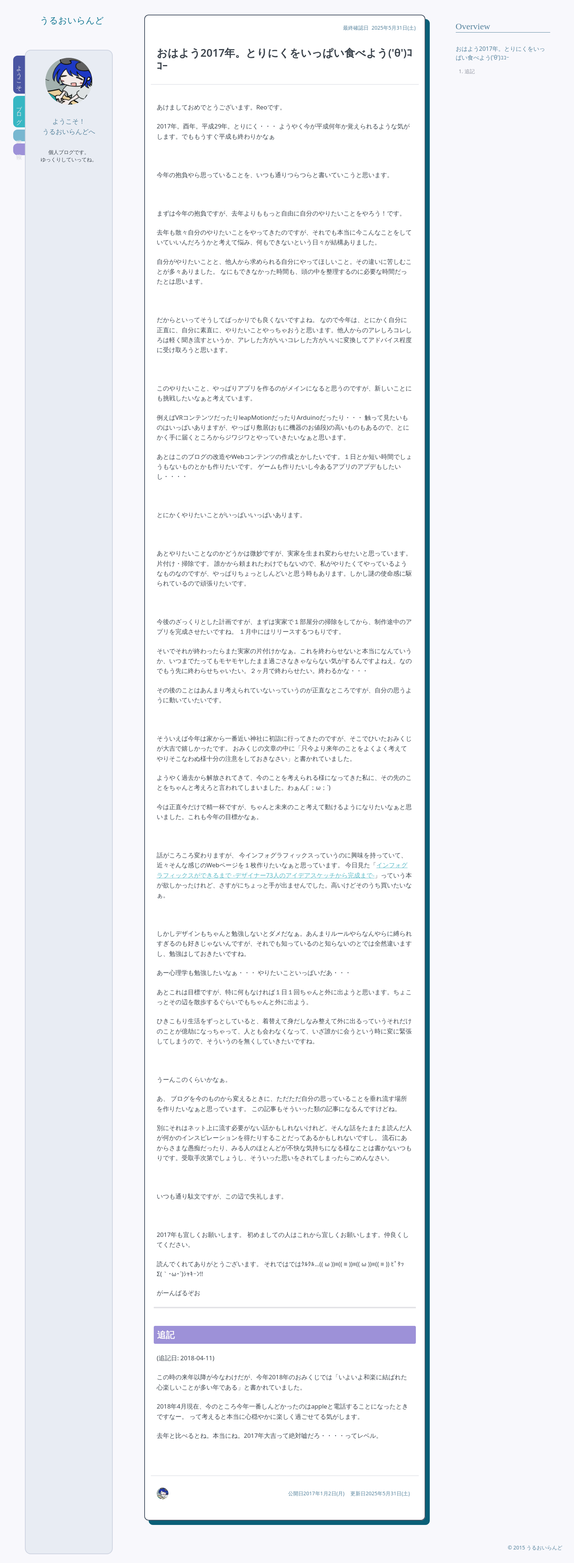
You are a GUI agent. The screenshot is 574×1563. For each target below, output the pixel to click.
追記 (470, 71)
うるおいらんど (72, 20)
